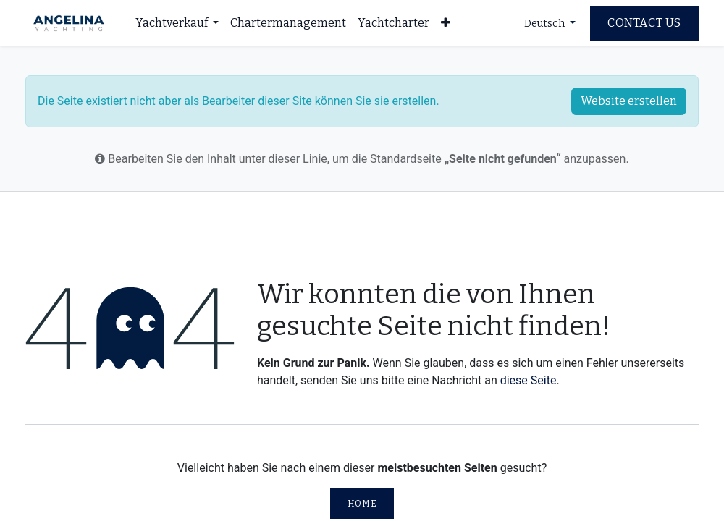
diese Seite (528, 380)
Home (362, 504)
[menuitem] (177, 23)
